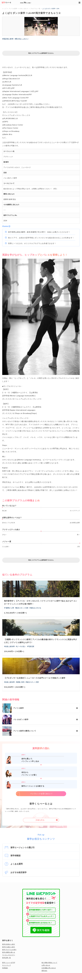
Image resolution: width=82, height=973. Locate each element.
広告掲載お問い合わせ (49, 968)
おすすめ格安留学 (19, 872)
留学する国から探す (8, 947)
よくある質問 (17, 864)
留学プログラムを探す (9, 949)
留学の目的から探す (8, 944)
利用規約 (5, 968)
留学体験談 (16, 855)
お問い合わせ (46, 965)
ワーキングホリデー (8, 955)
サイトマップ (6, 965)
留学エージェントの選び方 (23, 847)
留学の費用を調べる (8, 952)
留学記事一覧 (6, 957)
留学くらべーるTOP (8, 962)
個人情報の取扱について (49, 962)
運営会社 (44, 970)
